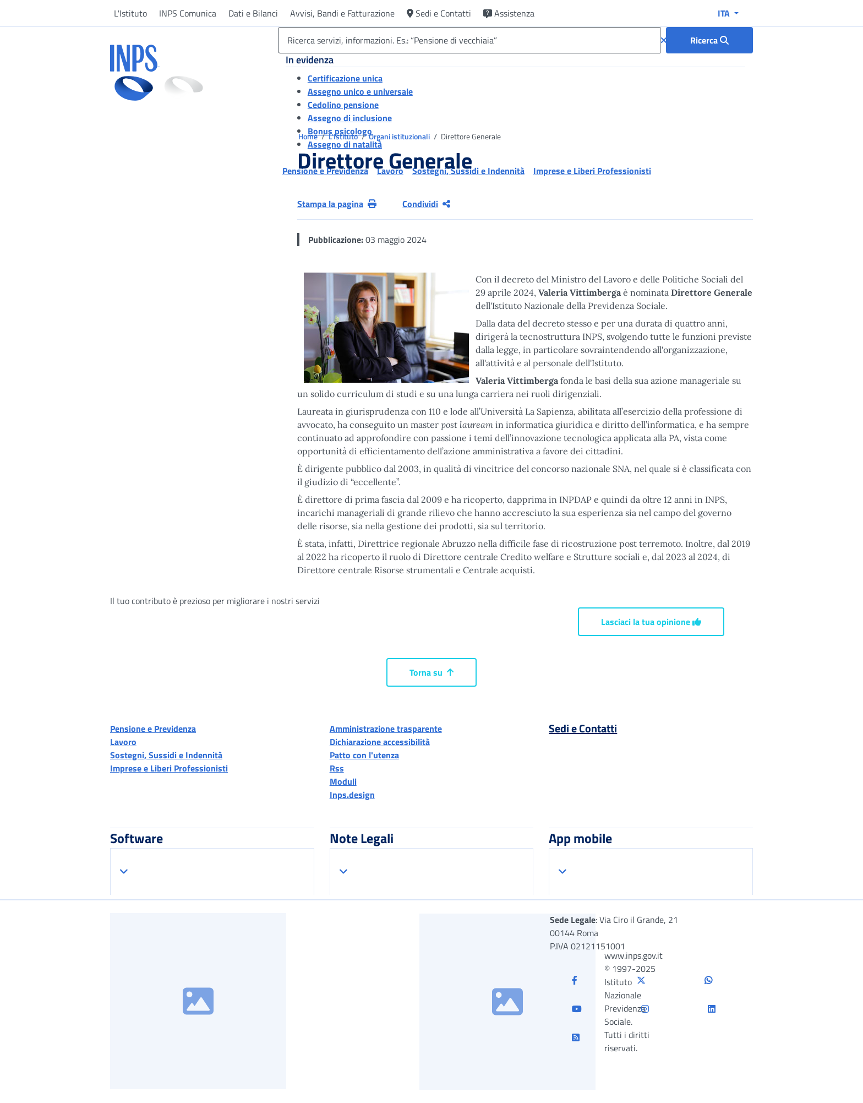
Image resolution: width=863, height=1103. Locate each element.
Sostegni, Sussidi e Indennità (166, 755)
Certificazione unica (345, 78)
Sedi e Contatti (439, 13)
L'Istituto (130, 13)
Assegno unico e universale (360, 91)
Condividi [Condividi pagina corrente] (426, 203)
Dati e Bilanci (253, 13)
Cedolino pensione (343, 104)
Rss (337, 768)
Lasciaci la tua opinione (651, 621)
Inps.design (352, 794)
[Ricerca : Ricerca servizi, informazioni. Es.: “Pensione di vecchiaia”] (709, 40)
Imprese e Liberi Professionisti (169, 768)
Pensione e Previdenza (153, 728)
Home (308, 136)
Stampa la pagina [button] (336, 203)
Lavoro (123, 741)
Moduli (343, 781)
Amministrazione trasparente (386, 728)
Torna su (431, 672)
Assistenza (508, 13)
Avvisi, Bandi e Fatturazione (342, 13)
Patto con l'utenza (364, 755)
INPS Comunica (187, 13)
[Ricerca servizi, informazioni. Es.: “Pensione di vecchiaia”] (469, 40)
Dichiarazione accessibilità (380, 741)
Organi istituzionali (400, 136)
